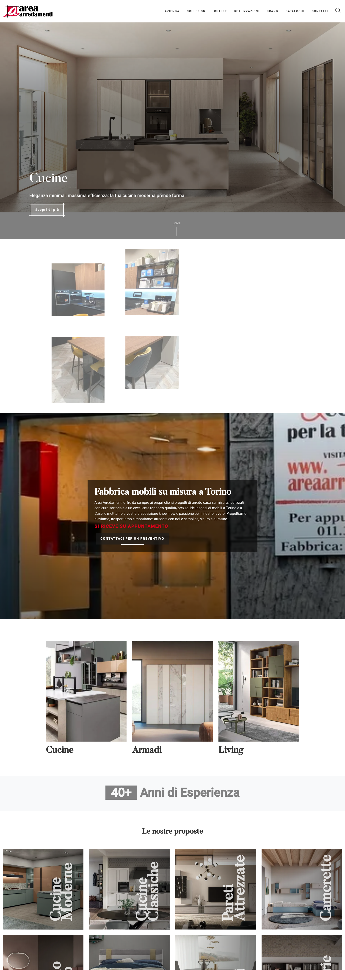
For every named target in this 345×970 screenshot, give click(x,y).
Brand (272, 11)
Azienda (172, 11)
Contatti (320, 11)
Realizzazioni (246, 11)
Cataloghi (295, 11)
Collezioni (197, 11)
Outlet (220, 11)
